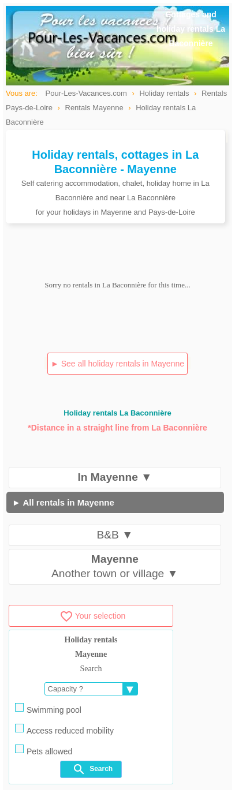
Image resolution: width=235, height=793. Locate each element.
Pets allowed (43, 750)
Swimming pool (48, 709)
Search (92, 769)
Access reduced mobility (64, 729)
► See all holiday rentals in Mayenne (117, 363)
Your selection (92, 615)
